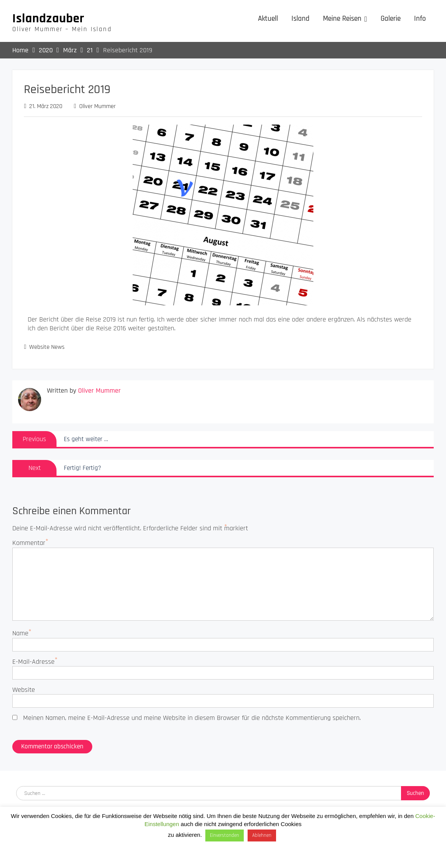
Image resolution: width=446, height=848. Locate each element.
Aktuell (268, 18)
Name (20, 633)
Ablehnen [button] (261, 835)
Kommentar (28, 542)
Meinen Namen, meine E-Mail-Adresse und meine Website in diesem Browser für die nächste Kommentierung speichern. (192, 717)
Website (23, 689)
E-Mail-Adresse (33, 661)
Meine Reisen (342, 18)
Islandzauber (48, 18)
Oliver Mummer (97, 106)
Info (420, 18)
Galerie (391, 18)
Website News (47, 347)
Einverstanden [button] (224, 835)
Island (300, 18)
